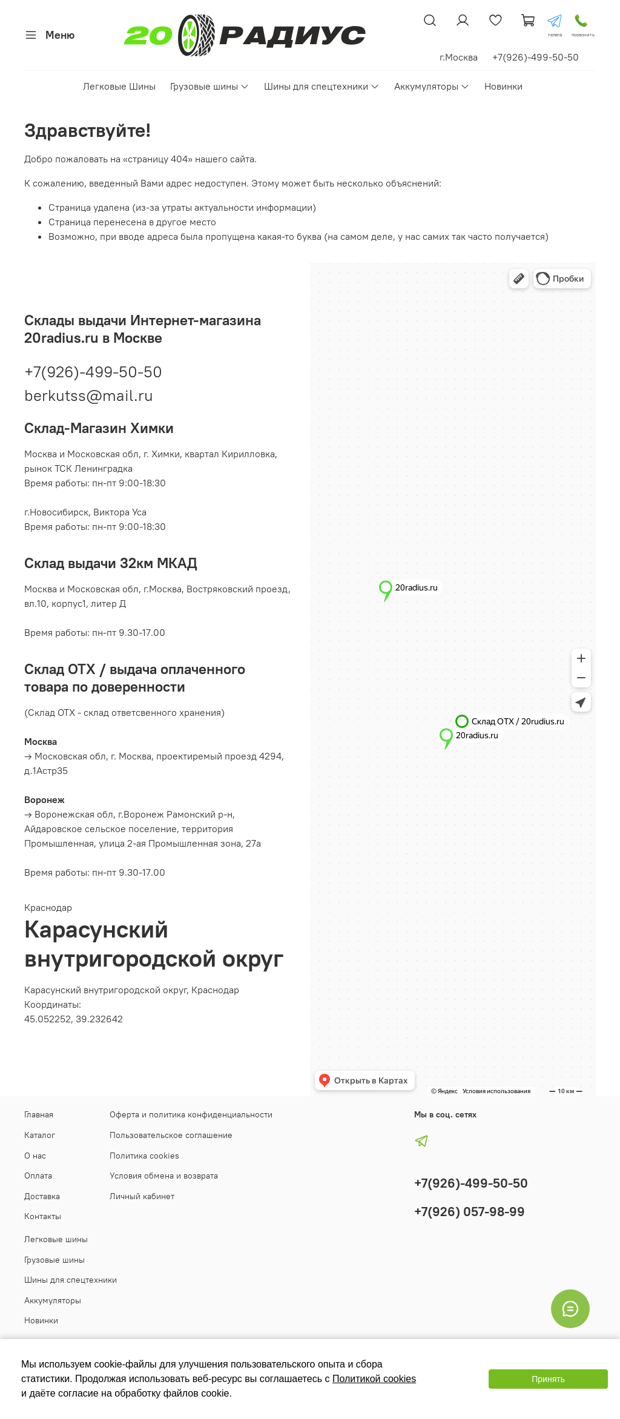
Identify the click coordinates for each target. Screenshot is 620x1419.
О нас (35, 1155)
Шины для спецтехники (322, 86)
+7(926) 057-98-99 (469, 1211)
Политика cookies (144, 1155)
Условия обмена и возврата (164, 1175)
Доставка (42, 1196)
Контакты (42, 1216)
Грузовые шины (209, 86)
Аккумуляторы (432, 86)
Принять (548, 1379)
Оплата (38, 1175)
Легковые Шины (119, 86)
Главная (38, 1114)
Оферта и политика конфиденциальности (191, 1114)
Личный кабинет (142, 1196)
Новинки (503, 86)
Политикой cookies (374, 1379)
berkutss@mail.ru (88, 395)
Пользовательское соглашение (171, 1135)
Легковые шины (56, 1239)
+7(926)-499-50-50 (93, 372)
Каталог (39, 1135)
